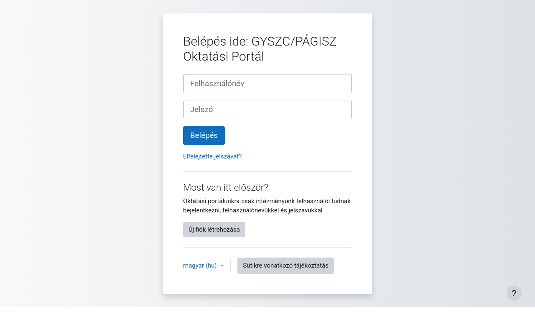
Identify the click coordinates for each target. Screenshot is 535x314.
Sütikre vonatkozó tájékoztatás (286, 265)
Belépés (204, 135)
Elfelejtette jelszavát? (212, 156)
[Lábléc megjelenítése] (514, 293)
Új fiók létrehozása (214, 229)
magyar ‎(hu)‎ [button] (200, 265)
